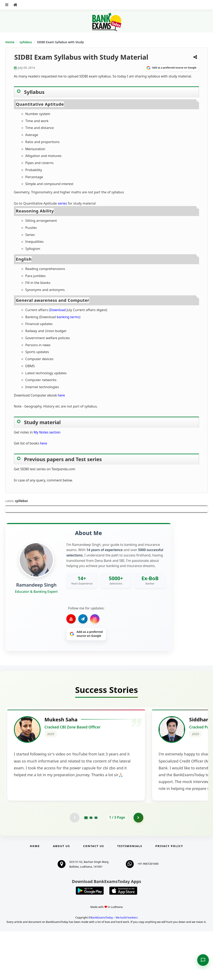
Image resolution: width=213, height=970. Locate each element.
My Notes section (47, 432)
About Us (61, 885)
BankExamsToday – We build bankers (114, 956)
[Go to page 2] (90, 856)
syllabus (26, 42)
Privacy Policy (169, 885)
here (61, 395)
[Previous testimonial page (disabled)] (74, 856)
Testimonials (129, 885)
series (62, 203)
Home (10, 42)
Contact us (93, 885)
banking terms (68, 317)
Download (58, 310)
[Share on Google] (171, 67)
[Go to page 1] (86, 856)
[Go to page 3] (95, 856)
